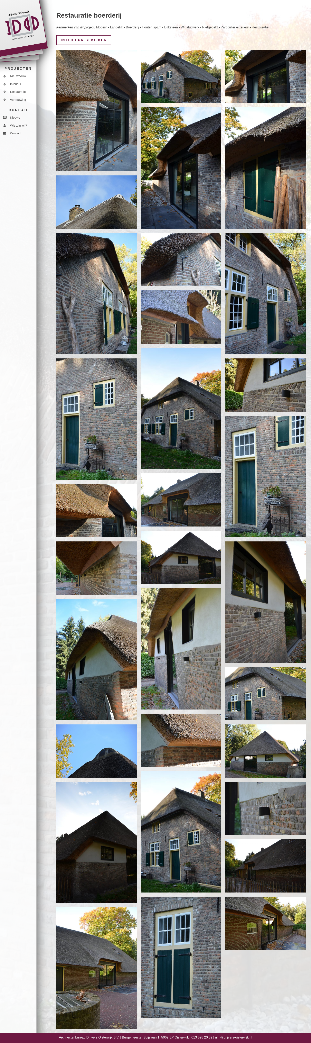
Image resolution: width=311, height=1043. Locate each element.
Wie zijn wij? (15, 125)
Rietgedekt (210, 27)
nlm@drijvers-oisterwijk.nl (233, 1037)
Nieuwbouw (14, 76)
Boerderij (132, 27)
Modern (101, 27)
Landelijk (116, 27)
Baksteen (171, 27)
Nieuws (11, 117)
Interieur (12, 84)
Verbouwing (14, 99)
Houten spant (151, 27)
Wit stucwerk (190, 27)
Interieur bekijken (84, 40)
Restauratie (14, 91)
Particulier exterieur (235, 27)
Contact (12, 133)
